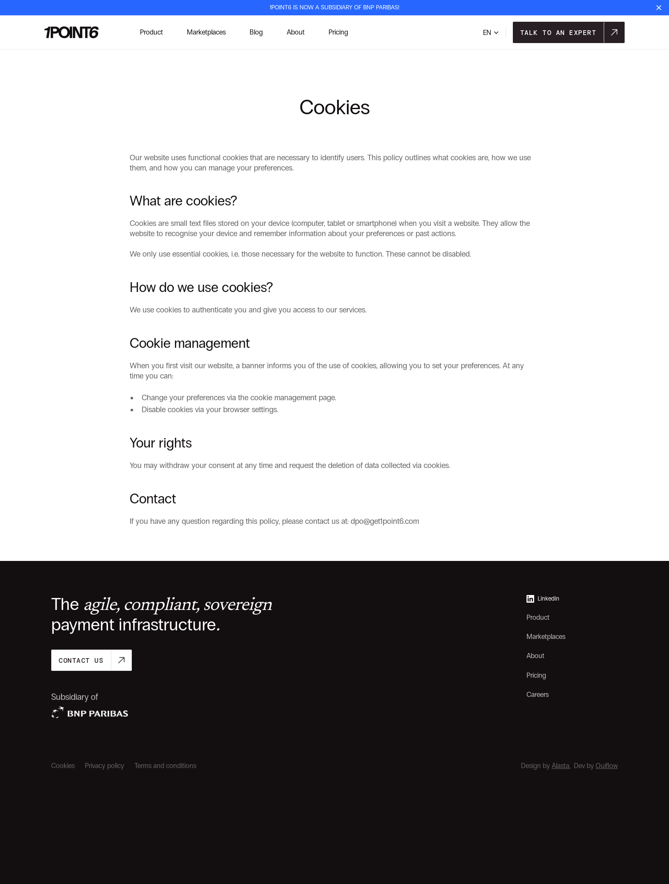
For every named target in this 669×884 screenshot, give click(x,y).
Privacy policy (104, 766)
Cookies (63, 766)
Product (538, 617)
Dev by (596, 766)
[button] (491, 32)
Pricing (536, 675)
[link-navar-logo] (71, 32)
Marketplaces (545, 637)
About (535, 656)
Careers (537, 694)
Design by (545, 766)
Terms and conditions (165, 766)
